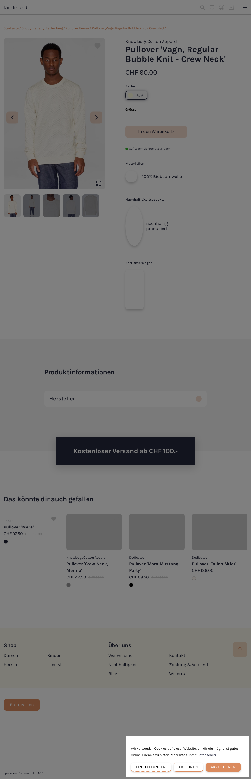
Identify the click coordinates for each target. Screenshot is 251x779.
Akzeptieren (223, 767)
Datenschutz (207, 755)
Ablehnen (188, 767)
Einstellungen (151, 767)
